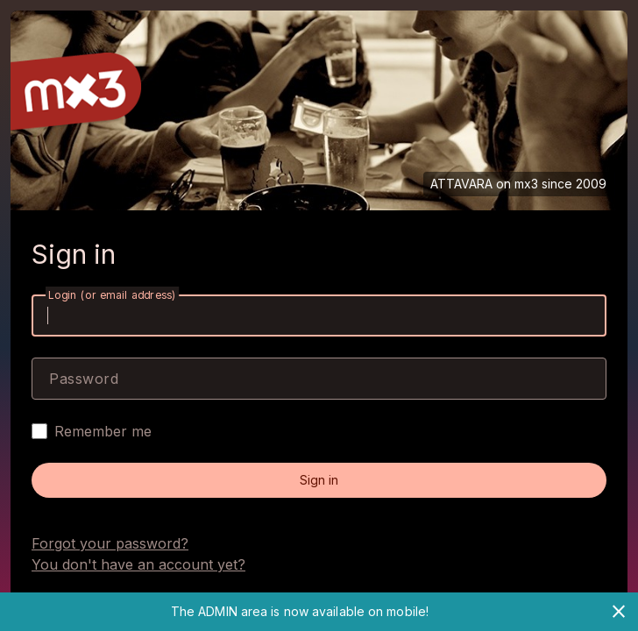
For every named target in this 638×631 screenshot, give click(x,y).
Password (83, 378)
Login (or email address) (112, 294)
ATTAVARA (461, 183)
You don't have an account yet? (138, 564)
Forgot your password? (110, 543)
